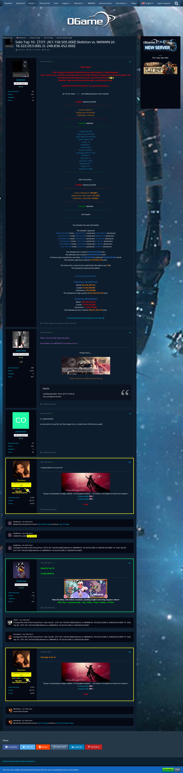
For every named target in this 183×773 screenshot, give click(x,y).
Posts (10, 100)
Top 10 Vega (64, 524)
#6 (130, 652)
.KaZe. (15, 620)
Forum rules (84, 496)
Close (177, 770)
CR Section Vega (44, 524)
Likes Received (13, 91)
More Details (168, 770)
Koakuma (17, 522)
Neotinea (17, 709)
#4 (130, 462)
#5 (130, 563)
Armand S (17, 634)
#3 (130, 413)
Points (10, 94)
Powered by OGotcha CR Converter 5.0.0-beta (84, 318)
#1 (130, 62)
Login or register (163, 3)
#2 (130, 333)
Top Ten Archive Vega (64, 723)
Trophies (11, 97)
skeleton (21, 50)
